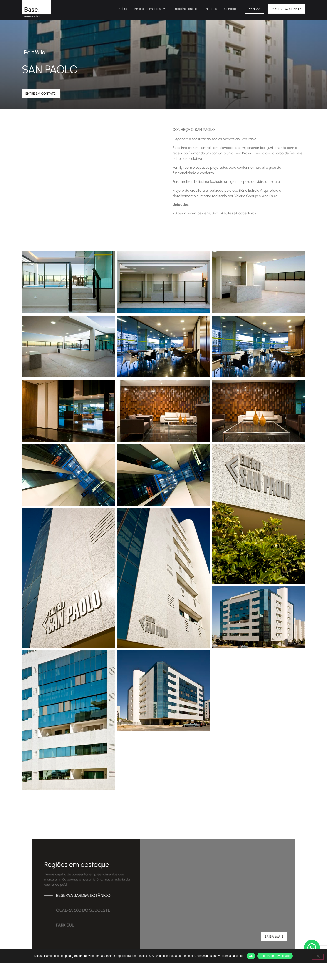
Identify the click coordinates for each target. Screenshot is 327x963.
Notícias (211, 9)
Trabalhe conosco (185, 9)
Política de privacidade (275, 956)
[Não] (318, 957)
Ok (251, 956)
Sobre (123, 9)
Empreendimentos (150, 8)
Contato (230, 9)
